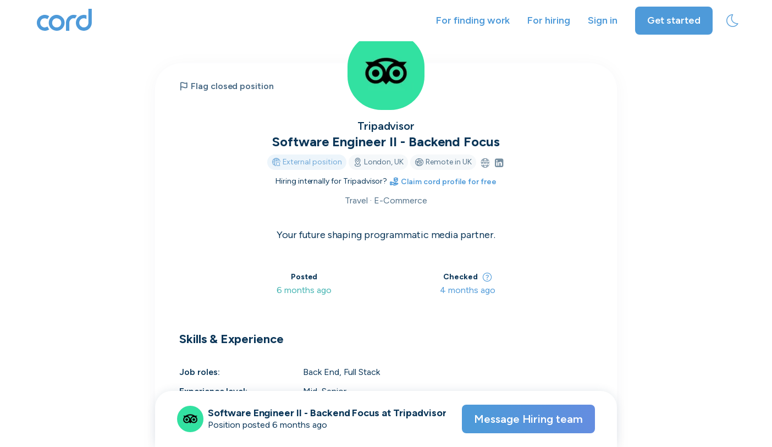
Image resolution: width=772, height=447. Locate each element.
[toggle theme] (732, 21)
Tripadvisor (386, 126)
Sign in (602, 20)
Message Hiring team (528, 419)
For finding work (473, 20)
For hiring (548, 20)
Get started (674, 20)
